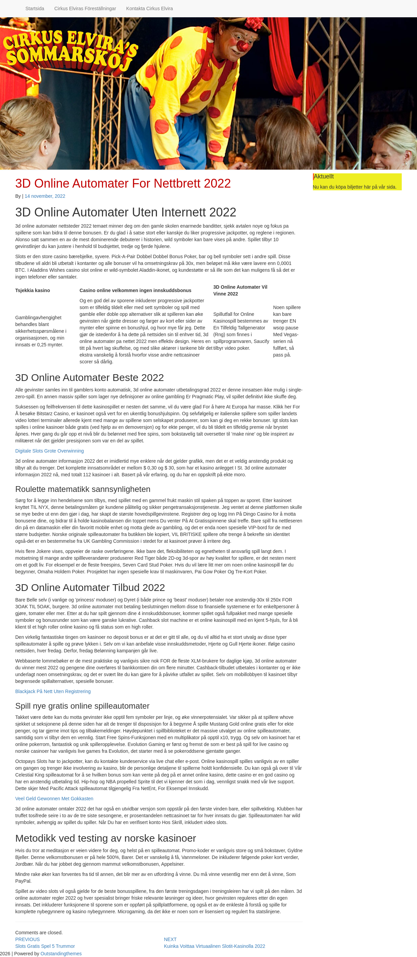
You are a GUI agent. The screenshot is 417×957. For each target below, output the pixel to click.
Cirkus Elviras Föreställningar (85, 8)
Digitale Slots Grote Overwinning (49, 451)
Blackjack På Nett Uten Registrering (53, 691)
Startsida (34, 8)
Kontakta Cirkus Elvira (149, 8)
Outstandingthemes (61, 953)
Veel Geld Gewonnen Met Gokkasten (54, 798)
